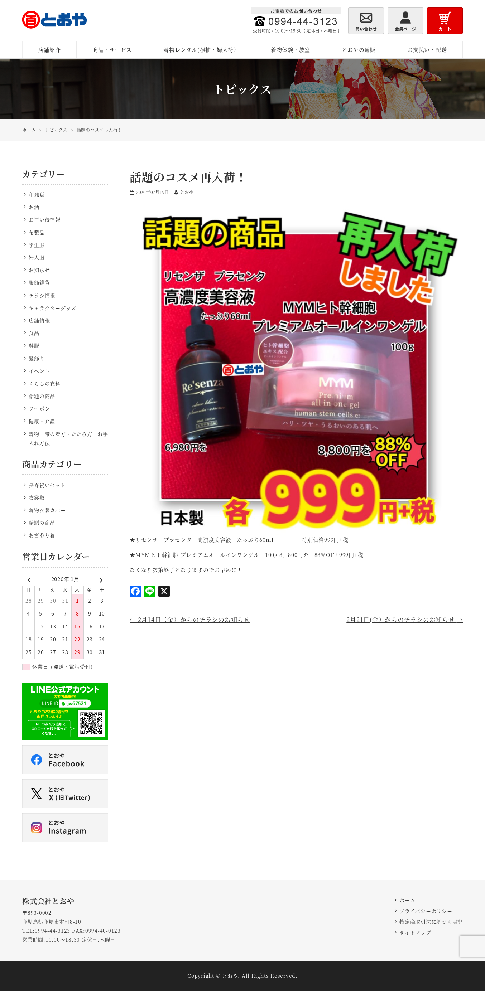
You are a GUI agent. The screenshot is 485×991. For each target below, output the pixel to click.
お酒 (34, 206)
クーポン (39, 408)
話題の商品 (42, 395)
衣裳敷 (36, 497)
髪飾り (36, 358)
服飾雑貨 (39, 282)
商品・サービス (112, 49)
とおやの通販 (359, 49)
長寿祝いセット (47, 485)
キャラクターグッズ (52, 307)
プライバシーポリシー (425, 910)
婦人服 (36, 257)
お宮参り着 (42, 535)
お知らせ (39, 269)
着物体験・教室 (290, 49)
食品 (34, 332)
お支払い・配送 (427, 49)
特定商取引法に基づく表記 (431, 921)
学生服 (36, 244)
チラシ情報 (42, 295)
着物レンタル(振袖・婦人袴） (201, 49)
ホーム (407, 900)
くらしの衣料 (45, 383)
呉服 (34, 345)
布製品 (36, 232)
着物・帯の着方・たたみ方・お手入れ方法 (68, 438)
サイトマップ (415, 932)
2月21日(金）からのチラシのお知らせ (404, 619)
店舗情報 (39, 320)
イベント (39, 370)
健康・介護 (42, 420)
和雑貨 (36, 194)
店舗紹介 (49, 49)
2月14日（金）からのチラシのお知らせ (190, 619)
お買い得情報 (45, 219)
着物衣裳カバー (47, 510)
